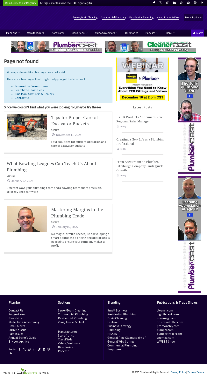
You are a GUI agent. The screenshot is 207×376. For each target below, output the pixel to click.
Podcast (151, 33)
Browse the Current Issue (31, 86)
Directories (131, 33)
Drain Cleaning (117, 318)
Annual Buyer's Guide (22, 337)
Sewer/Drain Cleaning (85, 17)
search (197, 33)
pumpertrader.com (169, 334)
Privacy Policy (178, 372)
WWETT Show (166, 341)
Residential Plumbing (141, 17)
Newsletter (16, 318)
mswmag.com (166, 318)
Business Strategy (119, 326)
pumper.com (165, 330)
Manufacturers (35, 33)
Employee (114, 349)
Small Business (117, 310)
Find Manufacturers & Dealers (34, 94)
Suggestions (17, 314)
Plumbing (114, 330)
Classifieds (78, 33)
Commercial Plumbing (113, 17)
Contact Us (22, 98)
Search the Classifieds (29, 90)
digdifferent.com (168, 314)
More (169, 33)
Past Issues (16, 334)
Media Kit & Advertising (24, 322)
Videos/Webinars (105, 33)
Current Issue (17, 330)
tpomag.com (165, 337)
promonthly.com (168, 326)
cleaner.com (165, 310)
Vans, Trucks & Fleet (168, 17)
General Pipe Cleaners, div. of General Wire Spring (126, 339)
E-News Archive (19, 341)
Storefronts (58, 33)
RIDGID (112, 334)
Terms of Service (196, 372)
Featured (113, 322)
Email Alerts (17, 326)
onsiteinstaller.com (170, 322)
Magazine (11, 33)
